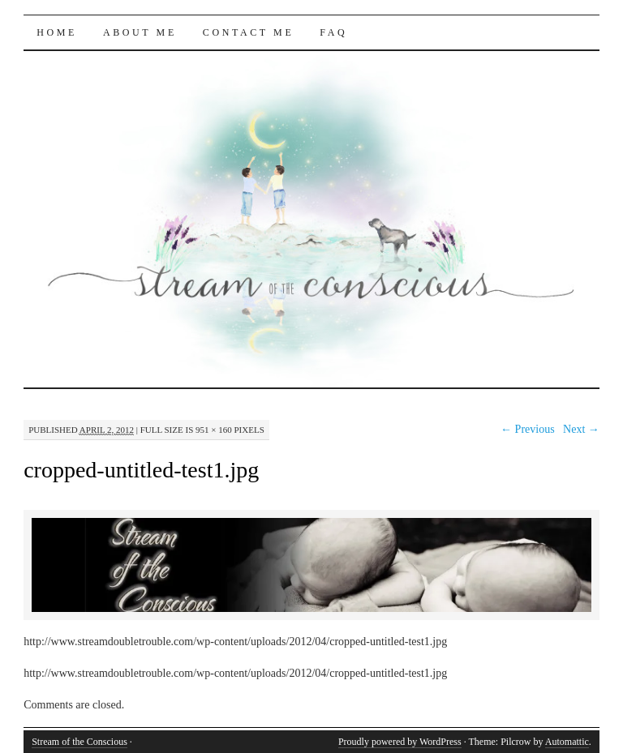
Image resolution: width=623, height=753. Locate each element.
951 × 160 (213, 429)
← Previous (528, 429)
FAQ (333, 32)
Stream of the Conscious (79, 741)
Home (57, 32)
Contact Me (248, 32)
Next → (581, 429)
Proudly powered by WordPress (400, 741)
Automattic (567, 741)
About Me (140, 32)
